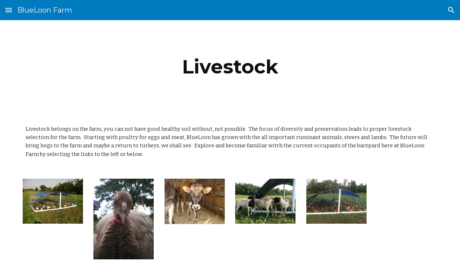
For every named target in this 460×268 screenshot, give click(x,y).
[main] (230, 67)
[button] (8, 10)
